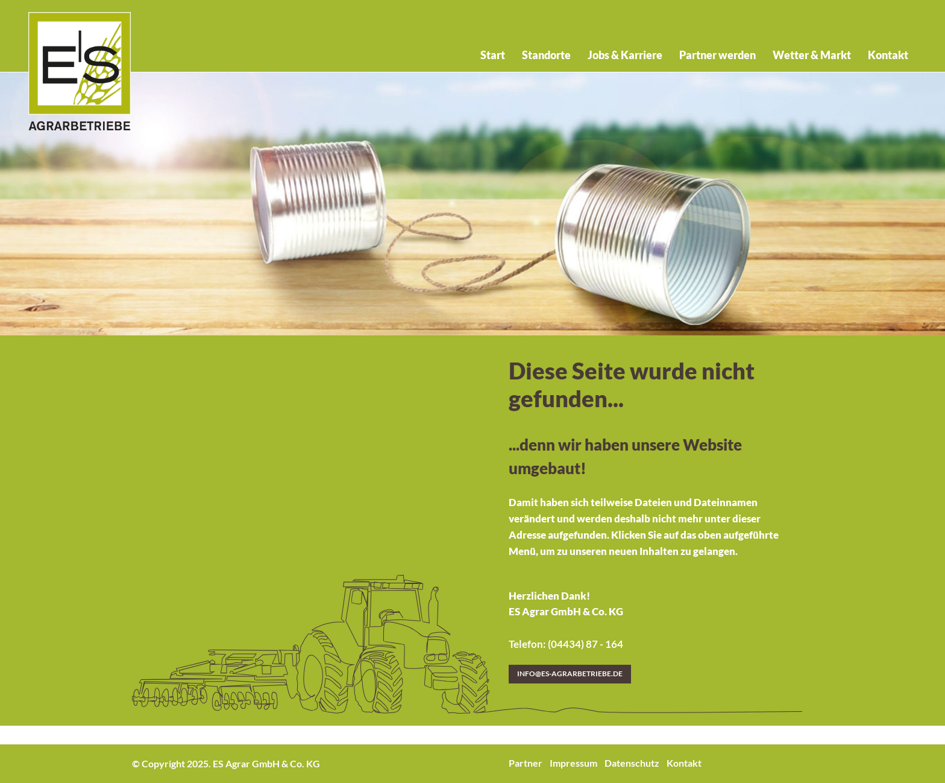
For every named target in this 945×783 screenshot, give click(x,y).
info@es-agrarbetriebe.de (570, 673)
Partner (525, 763)
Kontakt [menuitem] (888, 55)
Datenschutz (631, 763)
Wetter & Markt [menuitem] (812, 55)
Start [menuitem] (492, 55)
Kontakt (684, 763)
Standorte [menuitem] (546, 55)
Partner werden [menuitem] (717, 55)
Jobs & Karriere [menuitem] (625, 55)
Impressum (573, 763)
